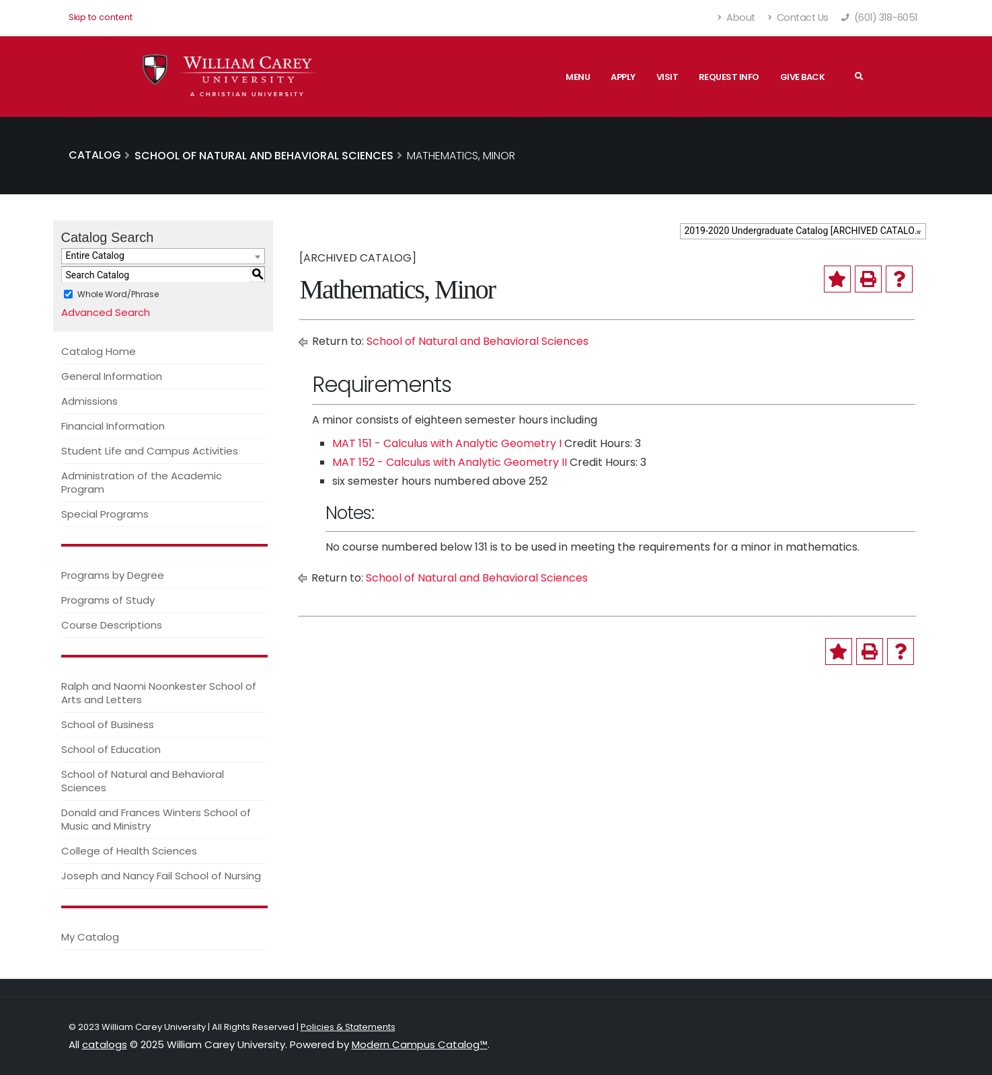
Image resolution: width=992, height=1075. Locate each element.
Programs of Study (108, 600)
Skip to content (100, 17)
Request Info (729, 77)
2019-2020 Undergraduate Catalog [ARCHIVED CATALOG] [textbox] (804, 230)
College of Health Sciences (129, 851)
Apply (623, 77)
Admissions (89, 401)
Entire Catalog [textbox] (95, 255)
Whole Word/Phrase (118, 294)
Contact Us (798, 17)
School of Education (111, 749)
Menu (578, 77)
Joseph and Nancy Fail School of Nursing (161, 876)
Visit (667, 77)
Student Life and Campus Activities (149, 451)
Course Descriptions (111, 625)
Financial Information (113, 426)
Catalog (95, 155)
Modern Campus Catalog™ (420, 1044)
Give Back (802, 77)
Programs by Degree (112, 575)
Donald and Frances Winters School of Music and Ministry (156, 819)
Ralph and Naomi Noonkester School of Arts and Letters (158, 693)
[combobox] (803, 231)
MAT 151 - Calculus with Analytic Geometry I (447, 443)
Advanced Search (105, 312)
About (736, 17)
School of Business (107, 724)
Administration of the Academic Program (141, 482)
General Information (111, 376)
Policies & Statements (348, 1027)
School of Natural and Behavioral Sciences (142, 781)
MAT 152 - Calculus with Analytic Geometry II (449, 462)
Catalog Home (98, 351)
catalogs (104, 1044)
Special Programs (105, 514)
